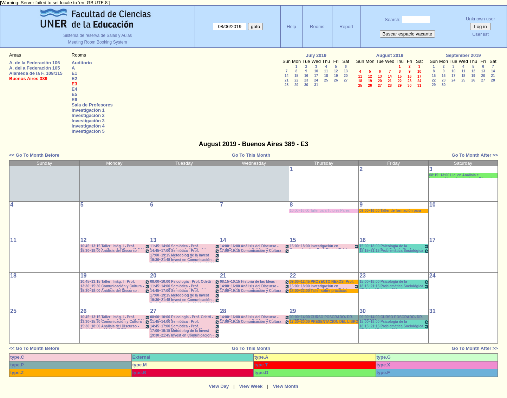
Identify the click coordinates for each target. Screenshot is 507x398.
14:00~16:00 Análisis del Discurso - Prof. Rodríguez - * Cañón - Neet (255, 246)
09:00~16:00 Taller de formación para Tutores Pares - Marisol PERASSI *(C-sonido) (390, 211)
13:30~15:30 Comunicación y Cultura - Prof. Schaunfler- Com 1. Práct (115, 286)
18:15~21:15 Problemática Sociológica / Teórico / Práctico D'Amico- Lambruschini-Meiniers (394, 251)
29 (296, 85)
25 (326, 80)
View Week (251, 386)
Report (346, 26)
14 (286, 76)
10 (316, 71)
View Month (285, 386)
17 (316, 76)
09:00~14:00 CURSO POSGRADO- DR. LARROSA (321, 317)
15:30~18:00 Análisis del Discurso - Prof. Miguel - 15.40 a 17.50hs (115, 251)
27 (345, 80)
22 (296, 80)
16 (306, 76)
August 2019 (389, 55)
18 (326, 76)
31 (316, 85)
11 (326, 71)
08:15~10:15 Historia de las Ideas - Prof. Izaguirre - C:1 (255, 282)
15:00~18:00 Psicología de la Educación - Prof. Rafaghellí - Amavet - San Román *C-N (394, 246)
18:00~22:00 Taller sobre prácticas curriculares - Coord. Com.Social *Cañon (324, 291)
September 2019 (463, 55)
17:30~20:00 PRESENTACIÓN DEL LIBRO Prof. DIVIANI (324, 322)
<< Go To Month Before (34, 155)
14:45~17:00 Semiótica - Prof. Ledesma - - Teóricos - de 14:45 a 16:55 (185, 251)
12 (336, 71)
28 (286, 85)
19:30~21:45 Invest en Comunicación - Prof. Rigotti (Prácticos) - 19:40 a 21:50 (185, 260)
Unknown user (480, 18)
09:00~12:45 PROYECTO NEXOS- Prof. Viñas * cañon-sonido (322, 282)
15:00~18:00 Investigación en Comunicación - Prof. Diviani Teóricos (324, 246)
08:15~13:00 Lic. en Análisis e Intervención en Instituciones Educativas (463, 175)
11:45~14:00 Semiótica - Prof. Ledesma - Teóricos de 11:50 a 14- (185, 246)
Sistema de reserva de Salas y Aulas (97, 35)
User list (480, 34)
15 (296, 76)
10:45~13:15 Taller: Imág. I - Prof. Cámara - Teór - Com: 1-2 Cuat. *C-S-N (115, 246)
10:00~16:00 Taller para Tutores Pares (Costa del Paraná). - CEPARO (320, 211)
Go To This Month (251, 155)
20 (345, 76)
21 (286, 80)
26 (336, 80)
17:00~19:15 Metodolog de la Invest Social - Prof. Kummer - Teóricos (185, 255)
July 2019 (316, 55)
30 (306, 85)
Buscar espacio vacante (408, 34)
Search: (393, 19)
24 (316, 80)
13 (345, 71)
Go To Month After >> (475, 155)
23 (306, 80)
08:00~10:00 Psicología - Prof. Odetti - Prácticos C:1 (185, 282)
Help (291, 26)
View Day (219, 386)
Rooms (317, 26)
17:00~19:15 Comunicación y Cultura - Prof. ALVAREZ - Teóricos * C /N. (255, 251)
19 (336, 76)
